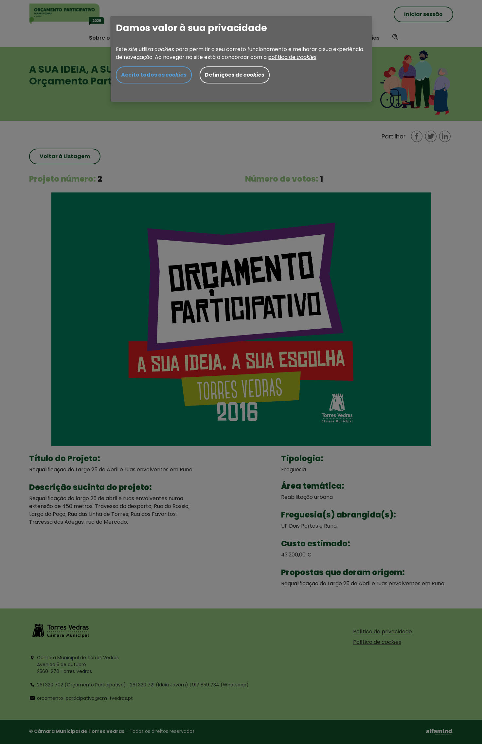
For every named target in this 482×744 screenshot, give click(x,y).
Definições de (234, 75)
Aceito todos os (154, 75)
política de (292, 57)
